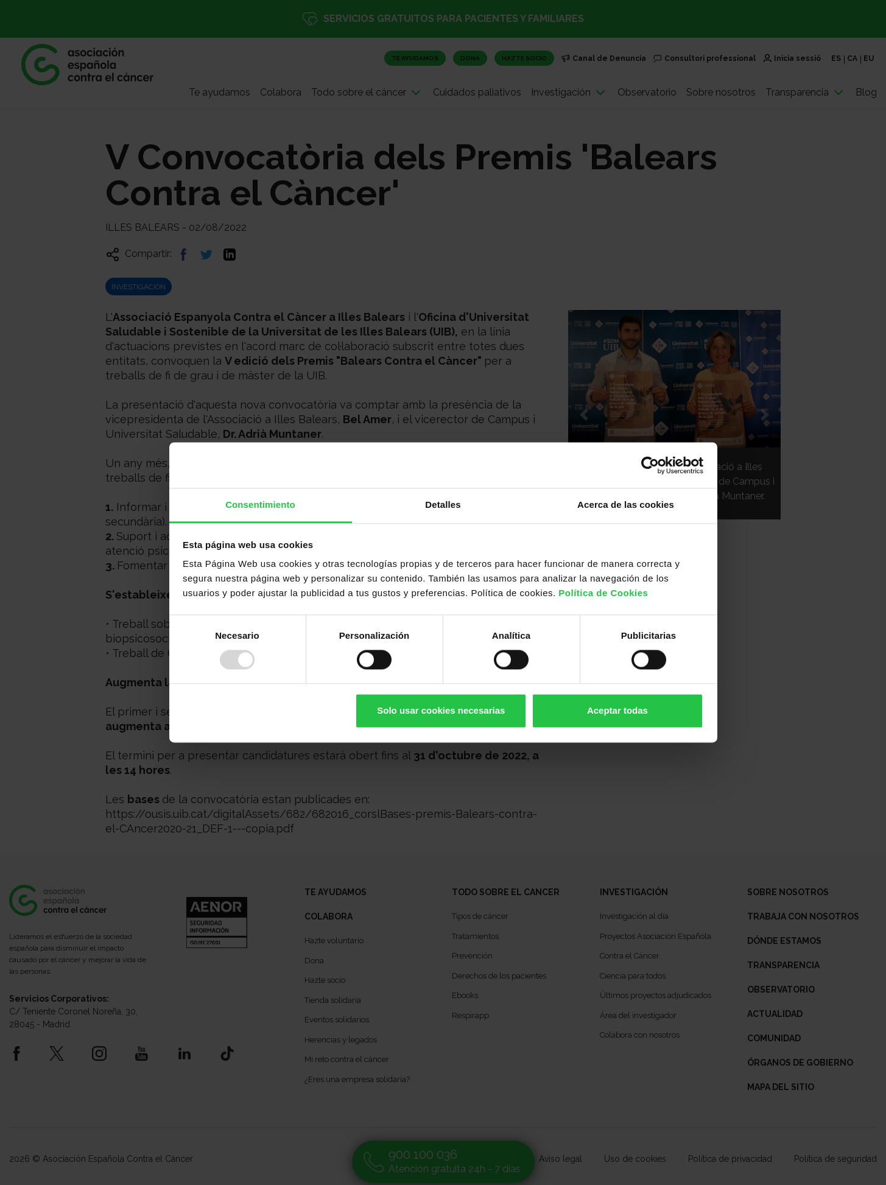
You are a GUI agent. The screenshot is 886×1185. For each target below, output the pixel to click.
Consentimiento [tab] (260, 504)
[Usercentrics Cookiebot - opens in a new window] (650, 465)
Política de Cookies (603, 593)
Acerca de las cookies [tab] (625, 504)
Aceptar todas (617, 710)
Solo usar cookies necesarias (441, 710)
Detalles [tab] (442, 504)
